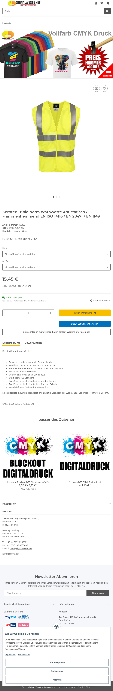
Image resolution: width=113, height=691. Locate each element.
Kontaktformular (10, 553)
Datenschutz (24, 654)
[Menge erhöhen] (50, 313)
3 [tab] (59, 197)
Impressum (10, 654)
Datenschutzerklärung (58, 582)
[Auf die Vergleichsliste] (96, 88)
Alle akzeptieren (57, 662)
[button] (96, 3)
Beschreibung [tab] (11, 342)
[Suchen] (53, 11)
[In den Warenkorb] (4, 81)
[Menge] (28, 313)
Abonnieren (98, 593)
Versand (27, 285)
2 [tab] (56, 197)
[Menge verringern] (6, 313)
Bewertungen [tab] (33, 342)
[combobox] (56, 254)
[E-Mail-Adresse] (45, 593)
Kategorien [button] (9, 503)
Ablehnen (57, 680)
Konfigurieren (57, 671)
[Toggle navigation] (3, 2)
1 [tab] (53, 197)
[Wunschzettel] (101, 3)
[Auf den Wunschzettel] (104, 88)
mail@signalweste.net (21, 548)
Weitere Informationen (78, 331)
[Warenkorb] (108, 3)
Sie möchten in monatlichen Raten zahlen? (56, 331)
